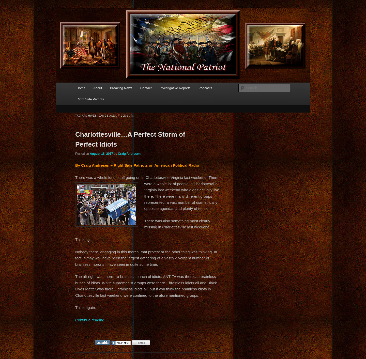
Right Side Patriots (90, 99)
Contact (146, 88)
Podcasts (205, 88)
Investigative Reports (175, 88)
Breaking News (121, 88)
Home (81, 88)
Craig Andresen (129, 153)
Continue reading (92, 320)
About (97, 88)
